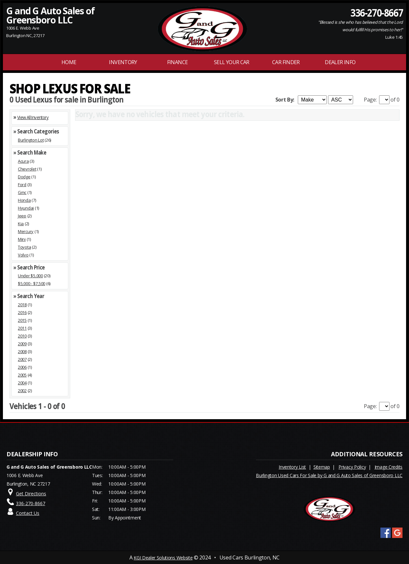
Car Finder (286, 62)
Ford (22, 184)
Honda (24, 200)
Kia (21, 224)
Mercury (25, 231)
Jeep (22, 216)
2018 (22, 305)
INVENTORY (123, 62)
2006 (22, 367)
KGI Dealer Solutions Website (163, 558)
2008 (22, 351)
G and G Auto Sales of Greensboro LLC (50, 15)
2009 (22, 344)
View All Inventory (32, 117)
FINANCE (177, 62)
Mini (22, 239)
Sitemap (321, 467)
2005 (22, 375)
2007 (22, 359)
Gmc (22, 192)
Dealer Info (340, 62)
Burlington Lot (31, 140)
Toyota (24, 247)
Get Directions (31, 493)
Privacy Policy (352, 467)
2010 (22, 336)
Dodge (24, 177)
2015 (22, 320)
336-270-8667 (376, 12)
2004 (22, 383)
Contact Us (27, 513)
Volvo (23, 255)
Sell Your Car (231, 62)
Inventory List (292, 467)
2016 (22, 312)
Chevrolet (27, 169)
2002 (22, 390)
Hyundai (26, 208)
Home (68, 62)
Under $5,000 (30, 276)
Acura (23, 161)
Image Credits (388, 467)
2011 (22, 328)
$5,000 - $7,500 (31, 283)
